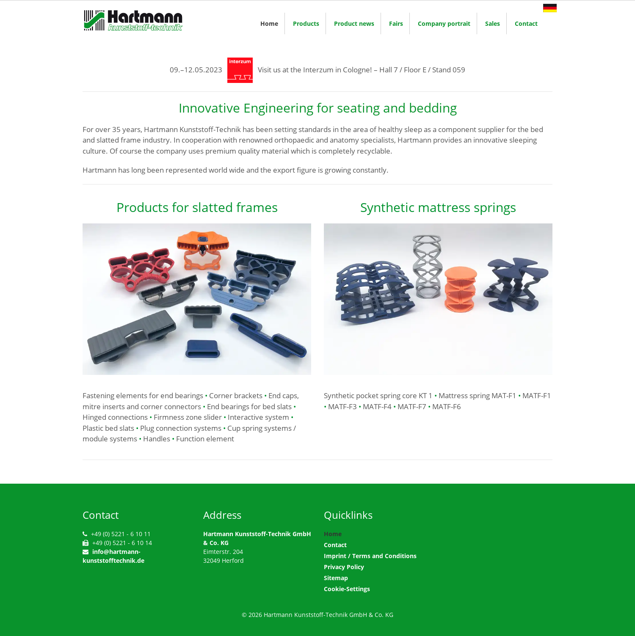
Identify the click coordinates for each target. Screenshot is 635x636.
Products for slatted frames (197, 207)
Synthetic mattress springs (438, 207)
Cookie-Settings (347, 589)
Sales (492, 23)
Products (306, 23)
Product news (354, 23)
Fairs (396, 23)
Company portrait (444, 23)
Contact (526, 23)
